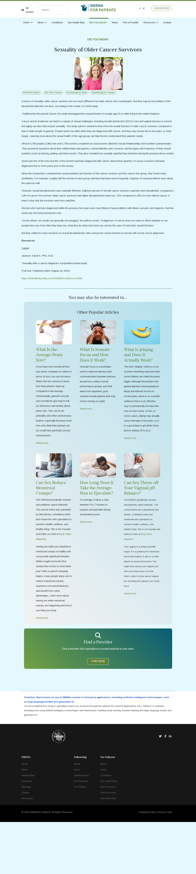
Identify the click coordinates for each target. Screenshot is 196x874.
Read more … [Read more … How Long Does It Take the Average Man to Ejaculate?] (88, 555)
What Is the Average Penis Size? (49, 375)
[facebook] (140, 8)
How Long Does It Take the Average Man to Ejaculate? (96, 519)
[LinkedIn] (170, 788)
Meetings (26, 839)
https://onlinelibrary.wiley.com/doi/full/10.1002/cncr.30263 (54, 298)
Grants (25, 844)
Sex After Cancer (53, 93)
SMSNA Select (81, 827)
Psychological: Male (76, 93)
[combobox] (53, 10)
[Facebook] (165, 788)
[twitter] (144, 8)
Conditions (57, 22)
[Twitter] (160, 788)
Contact (167, 22)
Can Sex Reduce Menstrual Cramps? (51, 519)
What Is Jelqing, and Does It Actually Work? (139, 375)
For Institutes (81, 833)
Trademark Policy (147, 864)
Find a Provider (131, 22)
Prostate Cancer (31, 93)
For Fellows (80, 839)
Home (26, 22)
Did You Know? (98, 22)
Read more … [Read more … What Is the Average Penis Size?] (44, 474)
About (41, 22)
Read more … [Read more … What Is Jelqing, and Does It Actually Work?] (132, 474)
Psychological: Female (103, 93)
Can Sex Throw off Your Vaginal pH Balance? (141, 519)
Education (27, 833)
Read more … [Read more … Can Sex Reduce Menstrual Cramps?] (44, 668)
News (115, 22)
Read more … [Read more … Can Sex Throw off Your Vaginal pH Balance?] (132, 631)
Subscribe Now (108, 850)
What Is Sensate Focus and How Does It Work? (95, 375)
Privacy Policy (165, 864)
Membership (28, 827)
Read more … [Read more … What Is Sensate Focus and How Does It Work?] (88, 437)
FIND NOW (98, 711)
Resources (149, 22)
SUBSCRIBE (162, 8)
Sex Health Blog (76, 22)
